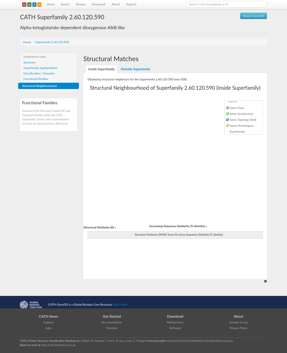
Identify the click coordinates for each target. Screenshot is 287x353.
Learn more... (121, 304)
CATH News (48, 316)
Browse (81, 4)
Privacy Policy (238, 328)
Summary (29, 62)
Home (50, 4)
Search (65, 4)
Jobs (48, 328)
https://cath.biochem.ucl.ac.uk (58, 345)
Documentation (112, 322)
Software (175, 328)
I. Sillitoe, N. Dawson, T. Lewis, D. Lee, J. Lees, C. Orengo (112, 340)
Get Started (112, 316)
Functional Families (35, 79)
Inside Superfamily (101, 69)
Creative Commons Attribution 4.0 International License (200, 340)
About (116, 4)
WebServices (175, 322)
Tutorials (111, 328)
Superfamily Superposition (40, 68)
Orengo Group (238, 322)
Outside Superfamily (135, 69)
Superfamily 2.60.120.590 (52, 42)
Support (131, 4)
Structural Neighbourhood (39, 86)
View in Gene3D (253, 16)
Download (98, 4)
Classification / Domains (39, 73)
